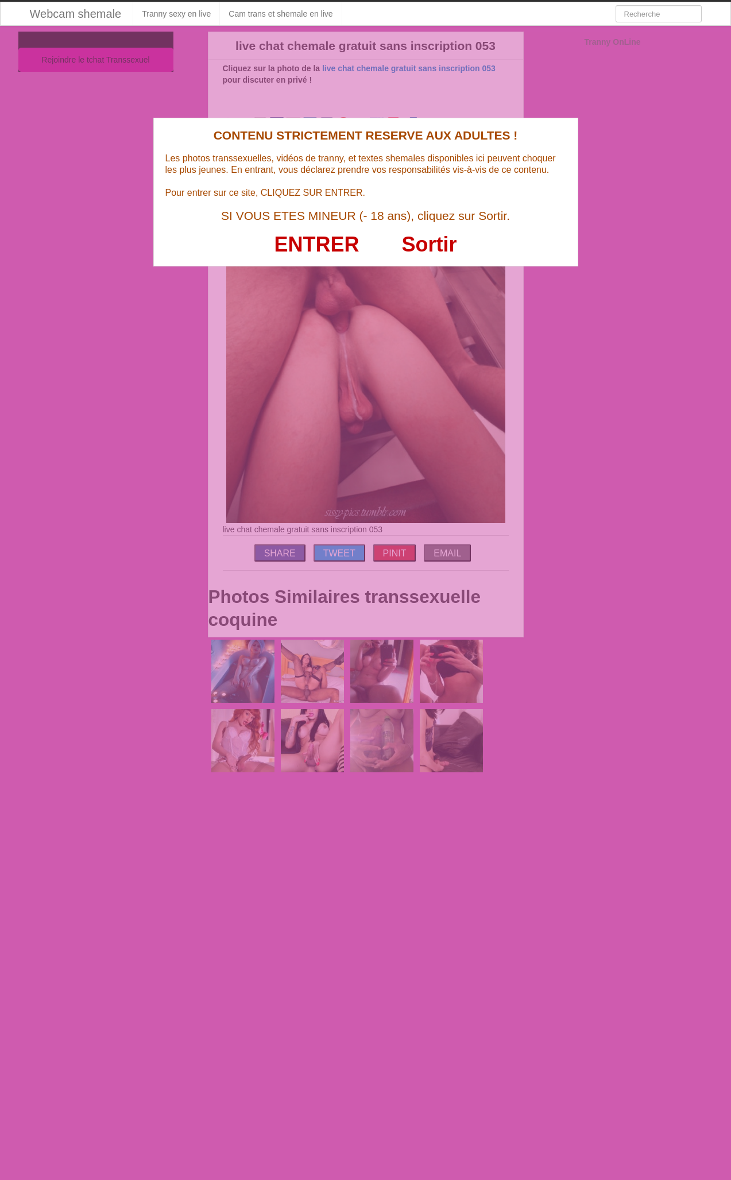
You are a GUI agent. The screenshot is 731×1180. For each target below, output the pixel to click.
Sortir (429, 244)
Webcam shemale (76, 13)
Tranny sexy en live (176, 13)
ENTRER (316, 244)
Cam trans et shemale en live (280, 13)
